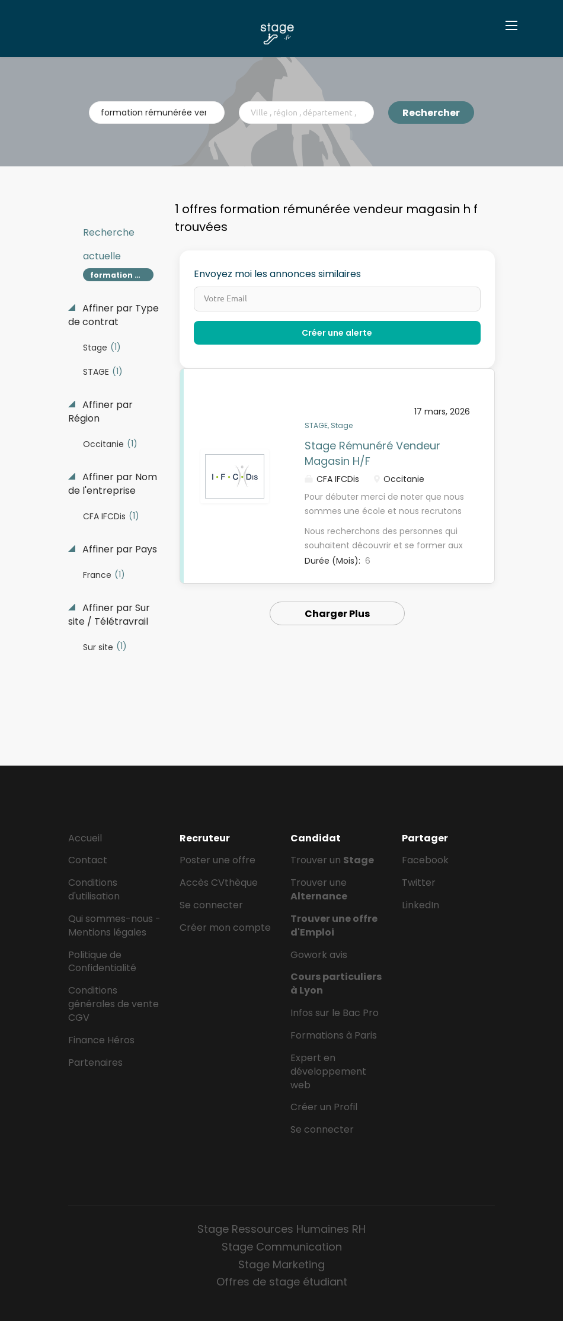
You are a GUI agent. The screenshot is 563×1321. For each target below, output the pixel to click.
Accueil (85, 838)
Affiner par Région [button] (100, 411)
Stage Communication (282, 1246)
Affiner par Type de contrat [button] (113, 315)
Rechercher (431, 113)
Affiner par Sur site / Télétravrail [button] (109, 615)
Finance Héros (101, 1040)
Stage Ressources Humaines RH (281, 1229)
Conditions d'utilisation (94, 889)
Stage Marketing (281, 1264)
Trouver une (318, 889)
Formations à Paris (333, 1035)
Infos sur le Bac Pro (334, 1013)
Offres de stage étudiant (281, 1281)
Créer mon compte (225, 927)
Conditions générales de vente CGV (113, 1003)
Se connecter (211, 905)
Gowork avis (318, 955)
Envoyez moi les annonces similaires (277, 274)
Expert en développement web (328, 1071)
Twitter (419, 882)
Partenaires (95, 1062)
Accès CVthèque (219, 882)
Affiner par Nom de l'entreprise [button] (112, 484)
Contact (87, 860)
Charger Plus (337, 614)
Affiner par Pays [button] (118, 549)
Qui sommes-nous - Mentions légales (114, 925)
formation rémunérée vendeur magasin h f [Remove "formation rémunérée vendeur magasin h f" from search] (121, 275)
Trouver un (332, 860)
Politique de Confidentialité (102, 961)
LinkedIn (420, 905)
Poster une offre (217, 860)
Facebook (425, 860)
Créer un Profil (323, 1107)
